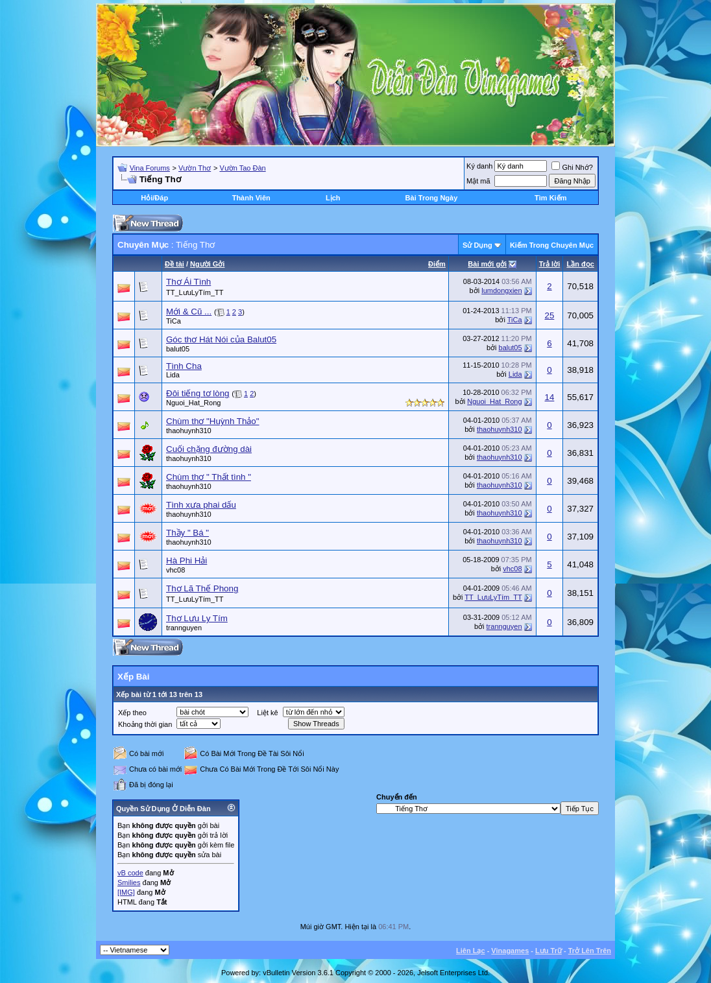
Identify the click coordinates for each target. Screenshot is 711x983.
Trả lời (549, 264)
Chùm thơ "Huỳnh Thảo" (212, 421)
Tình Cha (184, 366)
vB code (130, 873)
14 (550, 397)
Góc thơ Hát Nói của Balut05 (221, 339)
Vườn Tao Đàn (242, 168)
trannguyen (184, 628)
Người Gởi (207, 264)
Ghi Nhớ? (571, 167)
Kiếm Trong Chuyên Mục (552, 245)
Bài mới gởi (487, 264)
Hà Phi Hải (186, 560)
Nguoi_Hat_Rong (193, 403)
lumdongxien (501, 290)
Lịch (333, 198)
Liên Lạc (470, 950)
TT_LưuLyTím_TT (195, 292)
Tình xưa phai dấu (201, 505)
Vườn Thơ (194, 168)
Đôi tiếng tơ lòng (198, 393)
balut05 (177, 349)
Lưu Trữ (548, 950)
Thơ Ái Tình (188, 282)
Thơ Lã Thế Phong (202, 588)
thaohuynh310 (188, 430)
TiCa (173, 321)
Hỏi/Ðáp (154, 198)
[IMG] (126, 892)
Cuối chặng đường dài (209, 449)
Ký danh (479, 166)
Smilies (128, 882)
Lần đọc (580, 264)
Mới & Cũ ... (188, 311)
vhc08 (175, 570)
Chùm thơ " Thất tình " (208, 477)
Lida (173, 375)
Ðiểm (437, 264)
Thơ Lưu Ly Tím (197, 618)
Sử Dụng (477, 245)
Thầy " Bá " (187, 533)
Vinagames (510, 950)
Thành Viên (251, 198)
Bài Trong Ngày (431, 198)
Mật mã (478, 181)
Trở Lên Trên (589, 950)
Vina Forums (150, 168)
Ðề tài (174, 264)
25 (550, 315)
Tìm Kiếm (550, 198)
